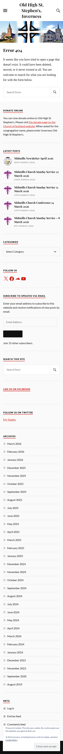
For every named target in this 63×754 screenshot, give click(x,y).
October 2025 (15, 483)
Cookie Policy (11, 740)
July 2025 (12, 507)
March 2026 (14, 443)
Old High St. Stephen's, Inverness (31, 10)
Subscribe (12, 334)
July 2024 (12, 604)
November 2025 (16, 475)
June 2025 (13, 515)
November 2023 (16, 668)
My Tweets (9, 419)
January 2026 (15, 459)
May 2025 (13, 523)
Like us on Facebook (16, 389)
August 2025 (14, 499)
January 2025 (15, 555)
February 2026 (15, 451)
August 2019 (14, 684)
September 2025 (16, 491)
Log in (10, 708)
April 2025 (13, 531)
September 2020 (16, 676)
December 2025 (16, 467)
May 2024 (13, 620)
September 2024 (16, 588)
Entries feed (14, 716)
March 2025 (14, 539)
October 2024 (15, 580)
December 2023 (16, 660)
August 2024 (14, 596)
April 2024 (13, 628)
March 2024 (14, 636)
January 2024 (15, 652)
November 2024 (16, 572)
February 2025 (15, 548)
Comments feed (16, 724)
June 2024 (13, 612)
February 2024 (15, 644)
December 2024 (16, 564)
